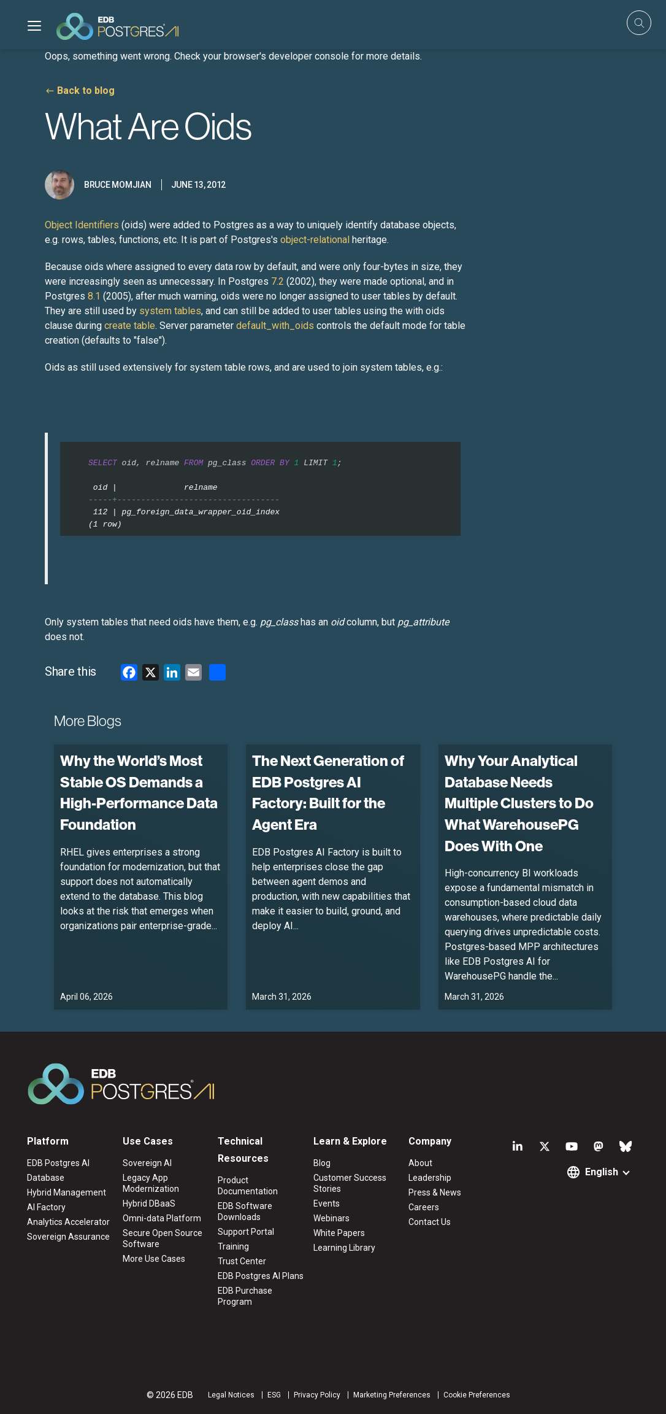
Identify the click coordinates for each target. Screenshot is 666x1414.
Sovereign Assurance (68, 1237)
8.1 (94, 296)
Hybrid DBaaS (149, 1203)
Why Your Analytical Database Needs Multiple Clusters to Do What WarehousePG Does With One (519, 803)
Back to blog (86, 90)
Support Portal (246, 1232)
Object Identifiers (82, 225)
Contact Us (429, 1222)
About (420, 1163)
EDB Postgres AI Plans (261, 1276)
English (601, 1172)
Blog (322, 1163)
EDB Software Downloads (245, 1211)
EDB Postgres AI (58, 1163)
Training (233, 1246)
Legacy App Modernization (151, 1183)
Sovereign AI (147, 1163)
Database (45, 1178)
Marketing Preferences (392, 1395)
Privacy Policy (317, 1395)
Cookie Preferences (476, 1395)
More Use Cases (154, 1259)
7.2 (277, 281)
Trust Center (242, 1261)
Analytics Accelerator (68, 1222)
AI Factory (46, 1207)
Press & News (434, 1192)
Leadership (429, 1178)
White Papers (339, 1233)
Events (326, 1203)
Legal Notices (231, 1395)
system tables (170, 311)
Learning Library (344, 1248)
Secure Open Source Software (162, 1238)
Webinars (331, 1218)
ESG (274, 1395)
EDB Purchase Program (245, 1296)
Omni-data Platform (162, 1218)
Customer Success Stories (349, 1183)
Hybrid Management (66, 1192)
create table (129, 325)
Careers (423, 1207)
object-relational (315, 239)
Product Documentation (248, 1185)
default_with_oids (275, 325)
